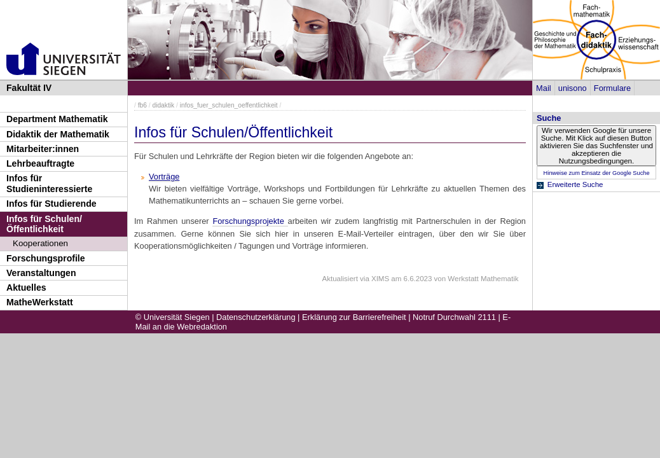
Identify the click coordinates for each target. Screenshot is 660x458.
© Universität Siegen (172, 317)
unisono (572, 88)
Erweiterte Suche (575, 184)
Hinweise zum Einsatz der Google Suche (596, 173)
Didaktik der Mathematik (57, 134)
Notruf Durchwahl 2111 (454, 317)
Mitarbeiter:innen (42, 149)
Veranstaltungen (41, 273)
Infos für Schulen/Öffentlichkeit (44, 224)
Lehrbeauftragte (40, 163)
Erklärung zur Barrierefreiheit (354, 317)
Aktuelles (26, 287)
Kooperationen (40, 243)
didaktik (163, 105)
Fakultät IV (29, 88)
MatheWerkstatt (39, 302)
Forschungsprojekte (249, 221)
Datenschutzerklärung (255, 317)
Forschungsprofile (45, 258)
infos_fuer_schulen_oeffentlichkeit (229, 105)
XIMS (380, 278)
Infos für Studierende (51, 203)
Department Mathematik (57, 119)
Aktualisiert (340, 278)
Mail (543, 88)
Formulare (612, 88)
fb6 (142, 105)
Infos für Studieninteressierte (49, 183)
